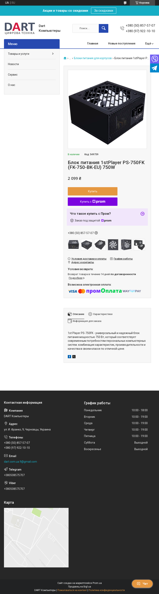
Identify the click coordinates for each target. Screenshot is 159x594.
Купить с (92, 201)
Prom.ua (97, 583)
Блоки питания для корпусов (93, 58)
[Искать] (103, 28)
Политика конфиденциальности (107, 590)
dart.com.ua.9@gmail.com (20, 461)
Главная (92, 43)
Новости (13, 64)
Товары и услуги (18, 53)
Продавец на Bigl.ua (79, 586)
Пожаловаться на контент (72, 590)
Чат (142, 583)
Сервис (12, 74)
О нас (11, 85)
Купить (92, 191)
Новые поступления (121, 43)
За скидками (103, 11)
